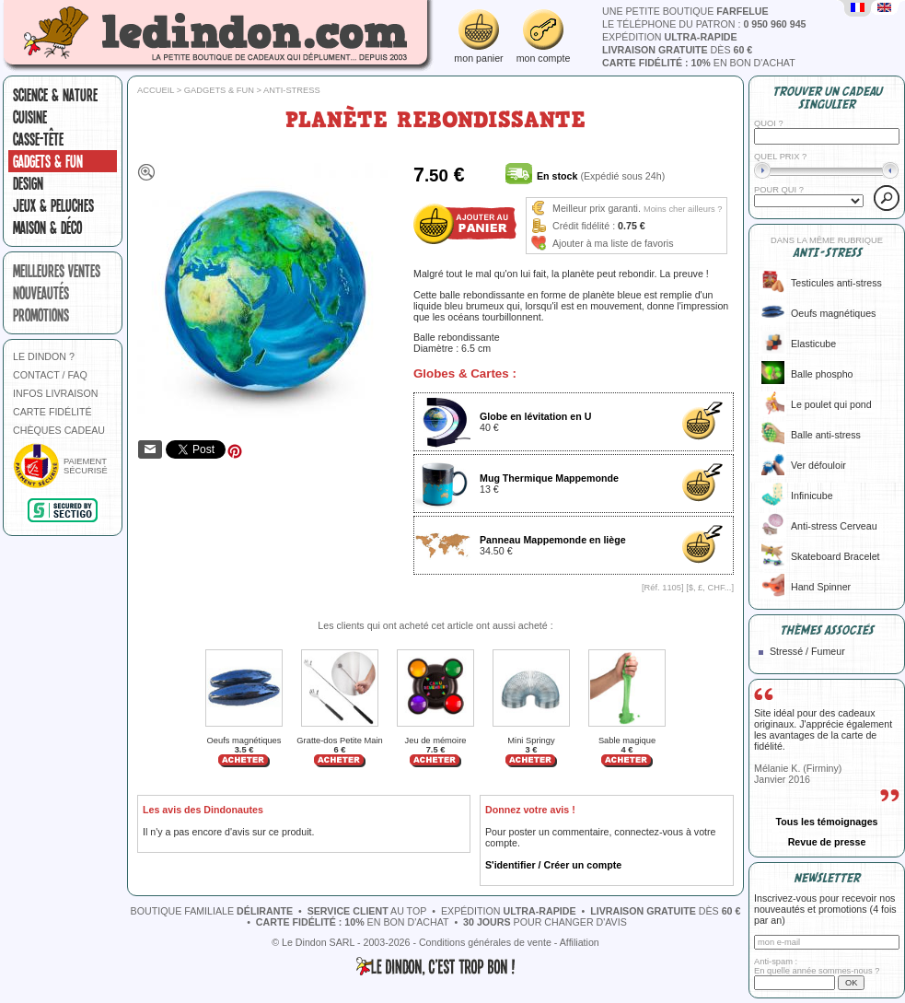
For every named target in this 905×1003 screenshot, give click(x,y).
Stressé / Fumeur (807, 651)
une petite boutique (685, 11)
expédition (669, 36)
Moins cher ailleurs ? (683, 209)
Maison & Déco (47, 227)
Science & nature (55, 95)
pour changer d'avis (545, 921)
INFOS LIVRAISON (55, 393)
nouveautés (41, 293)
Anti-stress (291, 90)
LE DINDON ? (44, 356)
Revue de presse (827, 841)
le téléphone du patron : (704, 23)
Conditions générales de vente (485, 942)
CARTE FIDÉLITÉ (52, 411)
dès (677, 49)
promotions (41, 315)
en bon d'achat (698, 62)
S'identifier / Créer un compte (553, 864)
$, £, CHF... (710, 587)
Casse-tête (38, 139)
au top (367, 910)
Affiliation (579, 942)
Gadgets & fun (48, 161)
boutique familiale (212, 910)
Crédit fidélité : (583, 225)
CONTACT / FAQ (50, 374)
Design (28, 183)
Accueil (155, 90)
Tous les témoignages (826, 821)
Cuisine (30, 117)
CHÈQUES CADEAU (59, 430)
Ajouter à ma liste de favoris (613, 243)
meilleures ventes (56, 271)
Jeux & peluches (53, 205)
